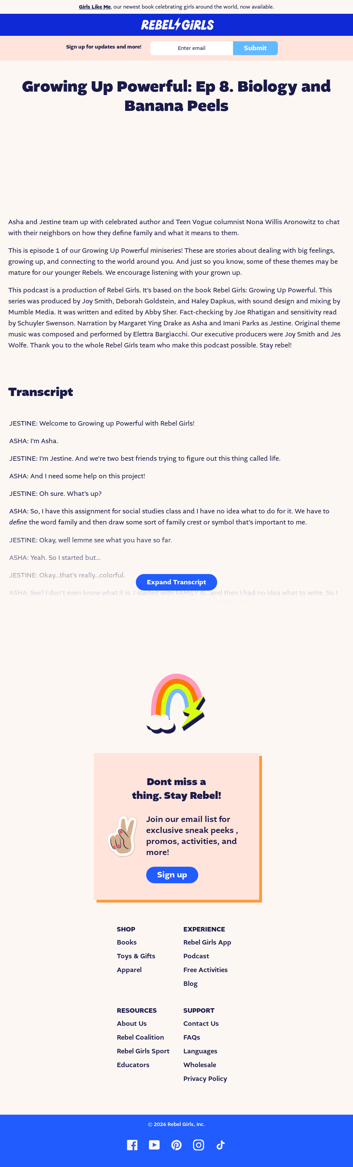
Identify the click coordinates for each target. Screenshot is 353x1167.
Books (127, 942)
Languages (200, 1051)
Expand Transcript (176, 582)
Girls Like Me (95, 6)
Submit (255, 48)
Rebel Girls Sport (143, 1051)
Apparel (129, 970)
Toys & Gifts (136, 956)
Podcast (196, 956)
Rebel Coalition (140, 1037)
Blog (190, 983)
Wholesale (199, 1065)
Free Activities (205, 970)
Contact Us (201, 1023)
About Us (132, 1023)
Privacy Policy (205, 1078)
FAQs (191, 1037)
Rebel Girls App (207, 942)
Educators (133, 1065)
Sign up (172, 875)
